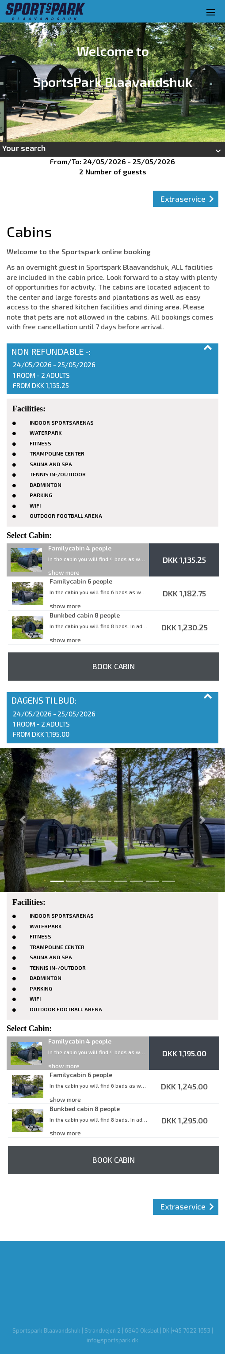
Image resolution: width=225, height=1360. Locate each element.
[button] (112, 149)
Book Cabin (113, 666)
